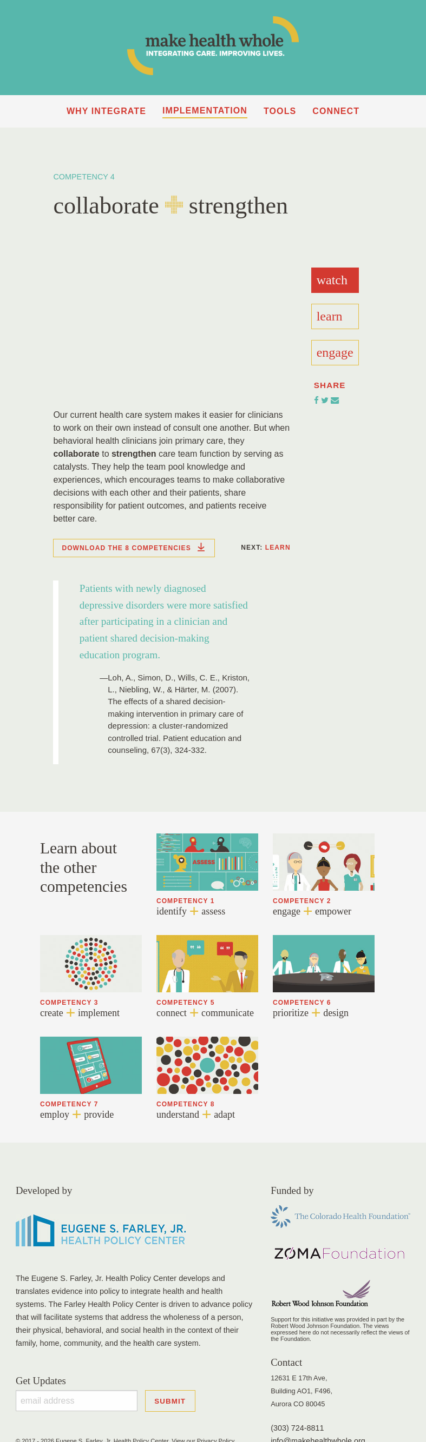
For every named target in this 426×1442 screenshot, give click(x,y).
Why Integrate (106, 111)
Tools (280, 111)
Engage (335, 352)
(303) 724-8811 (297, 1428)
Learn (278, 547)
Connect (335, 111)
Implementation (204, 110)
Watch (332, 280)
